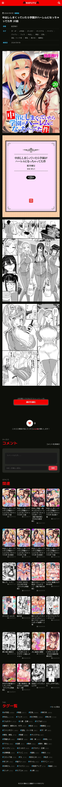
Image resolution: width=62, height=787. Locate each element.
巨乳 (42, 34)
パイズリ (50, 31)
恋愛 (20, 744)
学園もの (9, 739)
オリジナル (40, 31)
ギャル (34, 761)
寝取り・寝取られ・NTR (15, 726)
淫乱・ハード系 (16, 38)
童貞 (53, 766)
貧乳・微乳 (10, 735)
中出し (30, 34)
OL (23, 757)
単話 (36, 34)
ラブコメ (22, 770)
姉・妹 (36, 739)
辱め (32, 744)
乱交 (48, 757)
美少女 (33, 38)
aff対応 (21, 31)
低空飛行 (14, 26)
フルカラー (10, 721)
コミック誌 (10, 757)
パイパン (14, 34)
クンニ (23, 752)
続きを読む (31, 402)
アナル (8, 744)
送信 (52, 468)
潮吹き (23, 739)
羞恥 (35, 752)
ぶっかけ (30, 31)
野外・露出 (45, 744)
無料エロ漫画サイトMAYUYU (34, 783)
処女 (33, 726)
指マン (21, 761)
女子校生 (37, 717)
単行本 (47, 712)
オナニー (48, 761)
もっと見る (55, 707)
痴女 (46, 752)
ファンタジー (11, 730)
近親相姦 (9, 752)
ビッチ (8, 770)
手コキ (8, 761)
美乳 (26, 38)
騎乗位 (40, 38)
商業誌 (16, 13)
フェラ (22, 34)
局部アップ (39, 766)
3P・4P (13, 31)
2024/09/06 (15, 43)
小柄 (35, 770)
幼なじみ (35, 757)
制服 (24, 735)
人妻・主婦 (26, 721)
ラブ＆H (41, 721)
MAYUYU (31, 3)
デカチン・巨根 (41, 748)
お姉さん (9, 766)
